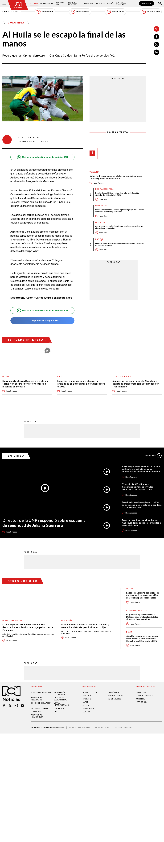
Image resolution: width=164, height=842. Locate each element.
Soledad (6, 377)
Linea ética (59, 708)
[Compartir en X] (156, 44)
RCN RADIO (86, 699)
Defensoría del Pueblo (136, 610)
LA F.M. (85, 702)
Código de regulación (41, 703)
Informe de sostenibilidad (60, 699)
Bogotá (61, 377)
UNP (97, 239)
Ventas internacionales (61, 704)
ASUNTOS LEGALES (115, 696)
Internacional (47, 3)
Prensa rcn (36, 712)
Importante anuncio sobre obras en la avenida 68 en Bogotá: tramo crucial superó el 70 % (81, 384)
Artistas (130, 589)
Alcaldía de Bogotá (121, 377)
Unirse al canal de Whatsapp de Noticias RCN (42, 157)
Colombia (34, 3)
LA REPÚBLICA (113, 692)
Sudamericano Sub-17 (12, 620)
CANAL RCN (146, 3)
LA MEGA (86, 712)
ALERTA (85, 705)
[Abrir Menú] (4, 3)
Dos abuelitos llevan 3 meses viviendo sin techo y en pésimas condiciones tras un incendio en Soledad (25, 384)
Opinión (110, 3)
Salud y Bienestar (72, 3)
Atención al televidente (36, 699)
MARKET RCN (141, 702)
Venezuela (94, 172)
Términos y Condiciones (123, 727)
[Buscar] (160, 3)
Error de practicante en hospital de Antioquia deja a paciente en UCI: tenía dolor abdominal (141, 523)
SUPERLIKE (140, 699)
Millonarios (101, 206)
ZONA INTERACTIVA (144, 696)
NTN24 (85, 692)
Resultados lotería (104, 189)
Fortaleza (100, 222)
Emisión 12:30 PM (80, 12)
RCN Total (87, 696)
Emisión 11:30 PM (151, 12)
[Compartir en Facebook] (156, 36)
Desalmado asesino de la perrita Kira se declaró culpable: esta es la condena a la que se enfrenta (141, 505)
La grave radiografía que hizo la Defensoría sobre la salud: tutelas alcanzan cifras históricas (142, 617)
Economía (88, 3)
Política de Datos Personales (79, 727)
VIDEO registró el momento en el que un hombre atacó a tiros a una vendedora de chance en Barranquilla (141, 469)
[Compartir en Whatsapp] (156, 52)
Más (153, 455)
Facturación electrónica (60, 693)
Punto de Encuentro (121, 3)
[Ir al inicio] (18, 5)
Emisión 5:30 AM (45, 12)
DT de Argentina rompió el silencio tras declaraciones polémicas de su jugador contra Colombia (27, 627)
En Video (16, 455)
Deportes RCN (60, 3)
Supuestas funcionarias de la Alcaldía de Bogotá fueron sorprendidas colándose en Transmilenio (135, 384)
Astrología (66, 620)
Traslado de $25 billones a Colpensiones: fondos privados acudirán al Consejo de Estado (137, 487)
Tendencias (100, 3)
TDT (96, 692)
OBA (55, 712)
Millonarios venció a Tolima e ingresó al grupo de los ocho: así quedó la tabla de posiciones (119, 211)
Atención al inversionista (37, 716)
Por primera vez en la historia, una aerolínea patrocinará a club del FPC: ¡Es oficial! (119, 227)
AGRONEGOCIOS (114, 699)
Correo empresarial (40, 708)
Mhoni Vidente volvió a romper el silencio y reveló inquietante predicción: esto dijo (85, 626)
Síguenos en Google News (42, 320)
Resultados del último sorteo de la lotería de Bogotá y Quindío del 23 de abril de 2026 (117, 194)
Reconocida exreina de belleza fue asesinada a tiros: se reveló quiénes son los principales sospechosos (142, 595)
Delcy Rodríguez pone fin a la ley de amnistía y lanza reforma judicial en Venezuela (116, 177)
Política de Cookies (102, 727)
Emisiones (10, 12)
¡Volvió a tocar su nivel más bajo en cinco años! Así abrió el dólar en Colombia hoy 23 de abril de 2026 (142, 638)
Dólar (129, 632)
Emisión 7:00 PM (115, 12)
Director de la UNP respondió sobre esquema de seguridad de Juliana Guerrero (119, 244)
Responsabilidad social (41, 692)
